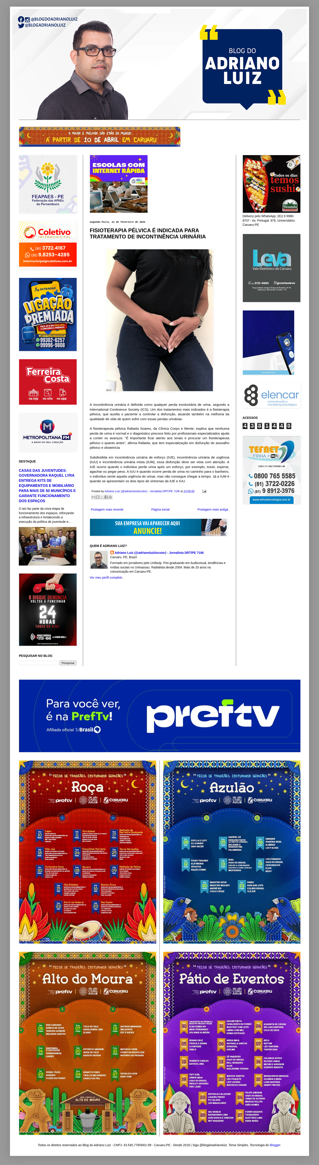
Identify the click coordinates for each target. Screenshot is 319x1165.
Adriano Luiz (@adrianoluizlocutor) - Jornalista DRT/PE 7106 (159, 552)
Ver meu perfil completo (106, 577)
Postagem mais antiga (212, 509)
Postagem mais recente (107, 509)
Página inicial (160, 509)
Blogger (275, 1145)
